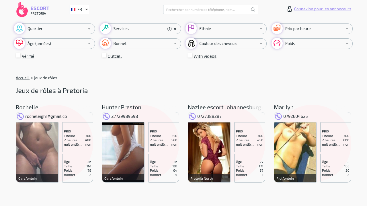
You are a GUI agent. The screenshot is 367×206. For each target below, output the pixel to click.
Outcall (115, 56)
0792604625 (291, 116)
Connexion (319, 9)
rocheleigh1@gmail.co (42, 116)
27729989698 (120, 116)
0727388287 (205, 116)
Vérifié (28, 56)
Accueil (23, 77)
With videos (205, 56)
